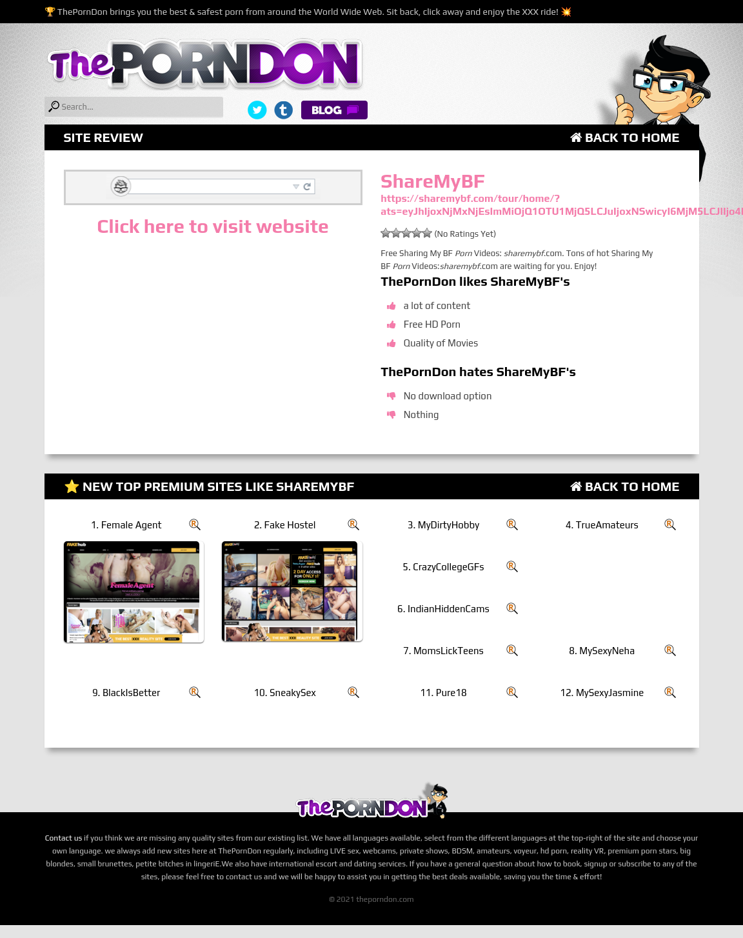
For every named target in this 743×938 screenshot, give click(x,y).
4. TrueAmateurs (602, 524)
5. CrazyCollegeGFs (443, 566)
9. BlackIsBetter (126, 692)
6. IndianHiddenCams (443, 608)
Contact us (64, 838)
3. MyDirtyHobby (443, 524)
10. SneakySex (284, 692)
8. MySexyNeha (602, 650)
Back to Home (625, 137)
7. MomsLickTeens (443, 650)
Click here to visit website (212, 226)
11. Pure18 (443, 692)
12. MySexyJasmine (602, 692)
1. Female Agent (126, 524)
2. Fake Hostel (285, 524)
